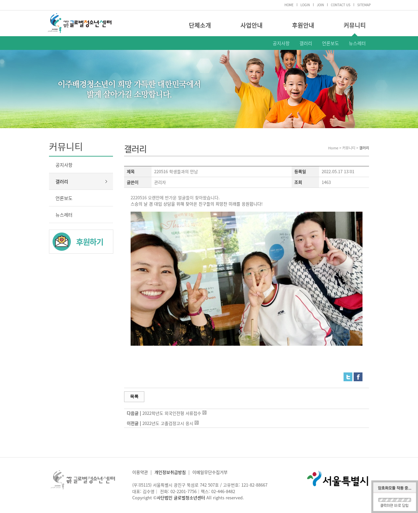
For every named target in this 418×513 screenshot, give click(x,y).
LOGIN (305, 4)
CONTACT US (340, 4)
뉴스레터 (357, 43)
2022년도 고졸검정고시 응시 (167, 423)
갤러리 (305, 43)
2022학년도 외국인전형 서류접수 (171, 413)
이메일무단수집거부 (210, 472)
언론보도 (330, 43)
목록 (134, 396)
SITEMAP (364, 4)
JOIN (320, 4)
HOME (289, 4)
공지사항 (281, 43)
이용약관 (140, 472)
